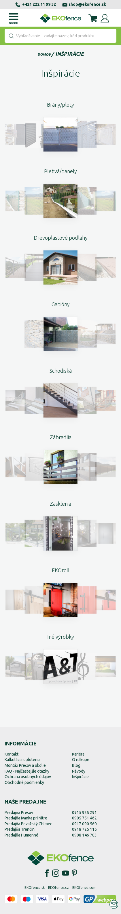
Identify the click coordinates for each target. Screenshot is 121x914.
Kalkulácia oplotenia (22, 759)
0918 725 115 (84, 829)
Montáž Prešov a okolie (25, 765)
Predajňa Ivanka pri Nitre (26, 818)
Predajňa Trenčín (20, 829)
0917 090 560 (84, 823)
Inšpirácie (69, 54)
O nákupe (80, 759)
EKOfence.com (84, 887)
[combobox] (60, 36)
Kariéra (78, 754)
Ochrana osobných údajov (28, 776)
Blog (76, 765)
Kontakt (11, 754)
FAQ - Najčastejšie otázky (27, 771)
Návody (78, 771)
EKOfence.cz (58, 887)
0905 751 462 (84, 818)
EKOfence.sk (34, 887)
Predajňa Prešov (19, 812)
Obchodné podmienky (24, 782)
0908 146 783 (84, 835)
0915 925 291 (84, 812)
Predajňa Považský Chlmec (28, 823)
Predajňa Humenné (21, 835)
